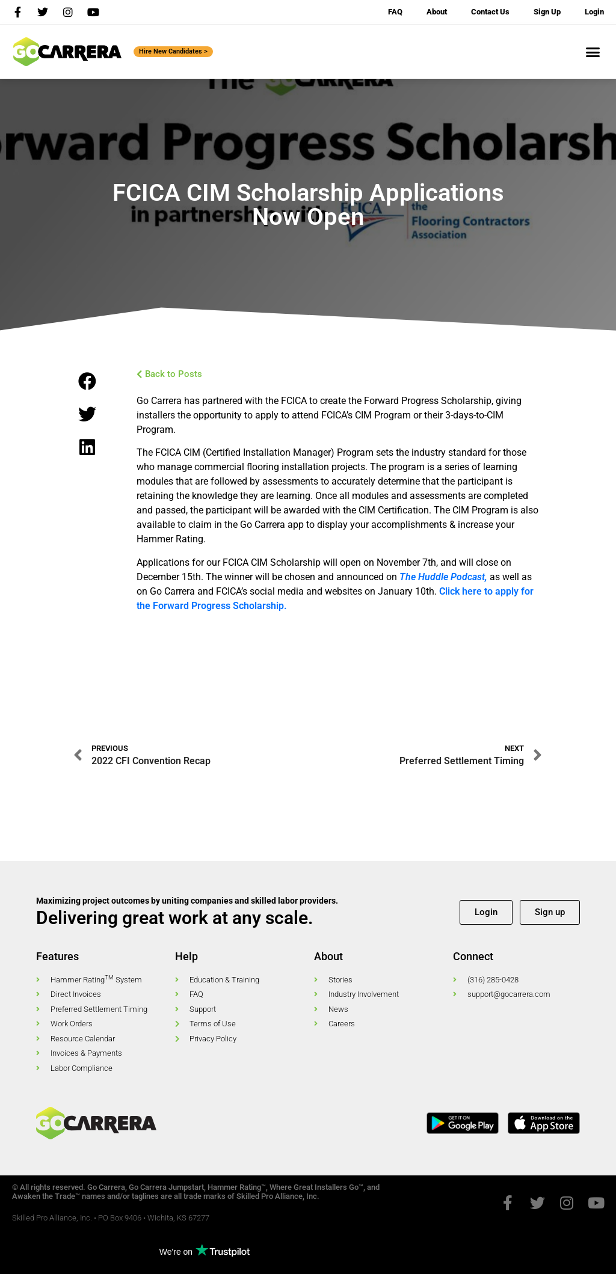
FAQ (395, 11)
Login (594, 11)
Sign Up (547, 11)
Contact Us (490, 11)
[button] (593, 51)
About (437, 11)
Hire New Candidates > (173, 51)
